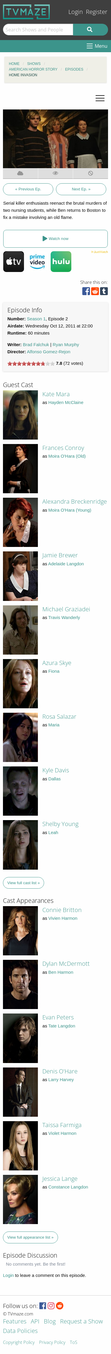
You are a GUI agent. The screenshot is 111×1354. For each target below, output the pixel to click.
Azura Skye (56, 663)
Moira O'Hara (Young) (69, 510)
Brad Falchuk (36, 344)
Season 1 (36, 318)
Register (96, 12)
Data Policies (20, 1331)
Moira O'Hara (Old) (67, 456)
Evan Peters (58, 1017)
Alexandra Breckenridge (74, 501)
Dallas (54, 778)
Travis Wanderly (64, 617)
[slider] (31, 363)
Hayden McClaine (65, 402)
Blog (50, 1321)
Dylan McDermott (66, 964)
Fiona (53, 671)
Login (75, 12)
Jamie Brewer (60, 555)
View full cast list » (23, 883)
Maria (53, 724)
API (35, 1321)
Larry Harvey (61, 1079)
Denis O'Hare (60, 1071)
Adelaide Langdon (66, 563)
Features (14, 1321)
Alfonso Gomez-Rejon (48, 351)
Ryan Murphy (66, 344)
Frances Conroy (63, 448)
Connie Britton (62, 910)
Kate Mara (56, 394)
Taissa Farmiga (62, 1125)
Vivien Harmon (62, 918)
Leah (53, 832)
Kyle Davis (55, 770)
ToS (73, 1342)
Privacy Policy (52, 1342)
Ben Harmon (60, 972)
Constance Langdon (68, 1186)
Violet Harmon (62, 1133)
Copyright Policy (19, 1342)
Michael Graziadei (66, 609)
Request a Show (81, 1321)
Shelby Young (60, 824)
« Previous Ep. (28, 189)
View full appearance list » (30, 1237)
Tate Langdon (61, 1025)
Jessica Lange (60, 1179)
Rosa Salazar (59, 716)
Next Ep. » (81, 189)
